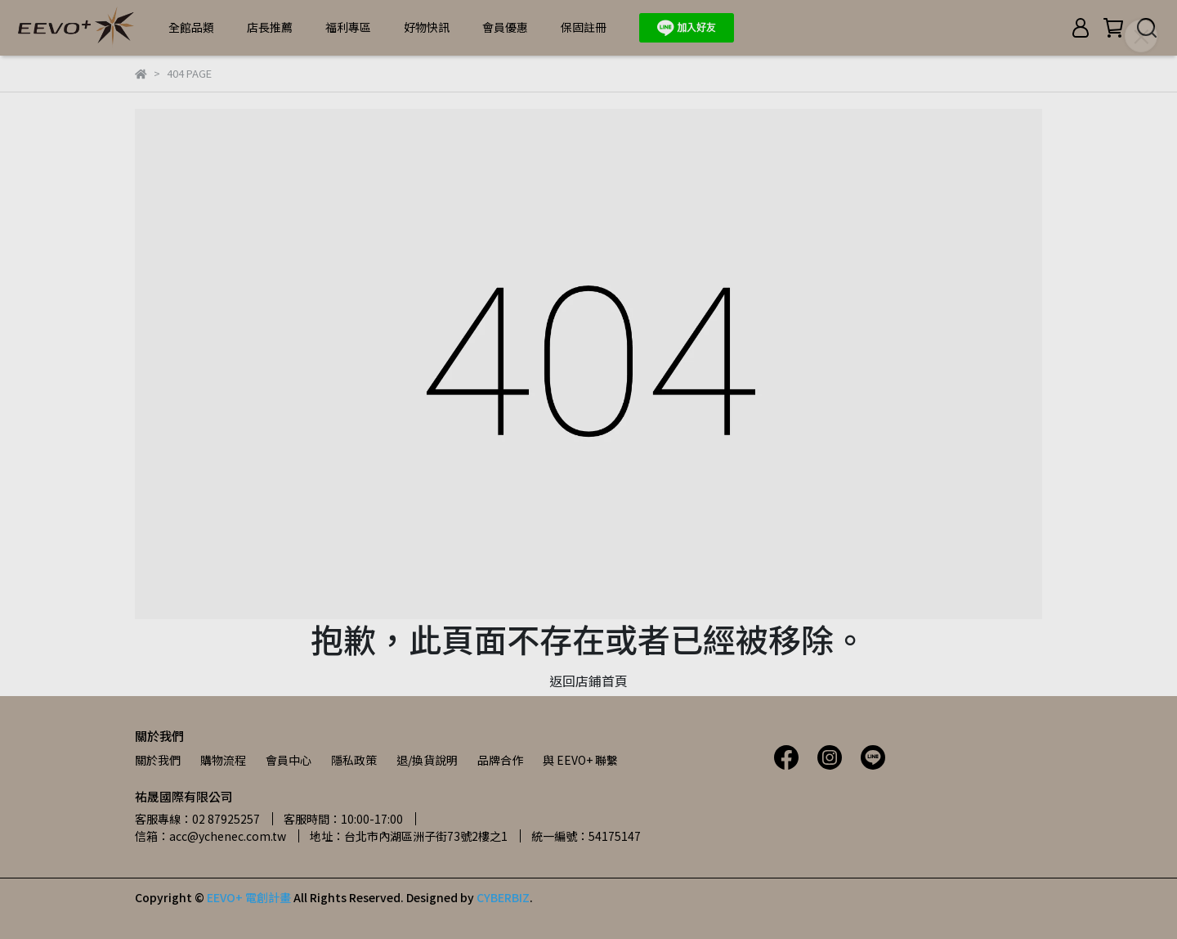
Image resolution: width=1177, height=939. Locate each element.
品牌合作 (500, 760)
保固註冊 (583, 27)
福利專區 (348, 27)
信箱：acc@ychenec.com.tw (210, 836)
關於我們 (158, 760)
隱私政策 (354, 760)
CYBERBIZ (503, 897)
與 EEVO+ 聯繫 (580, 760)
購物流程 (223, 760)
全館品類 (191, 27)
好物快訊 (427, 27)
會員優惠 (505, 27)
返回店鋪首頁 (588, 680)
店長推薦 (270, 27)
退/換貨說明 (427, 760)
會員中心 (288, 760)
